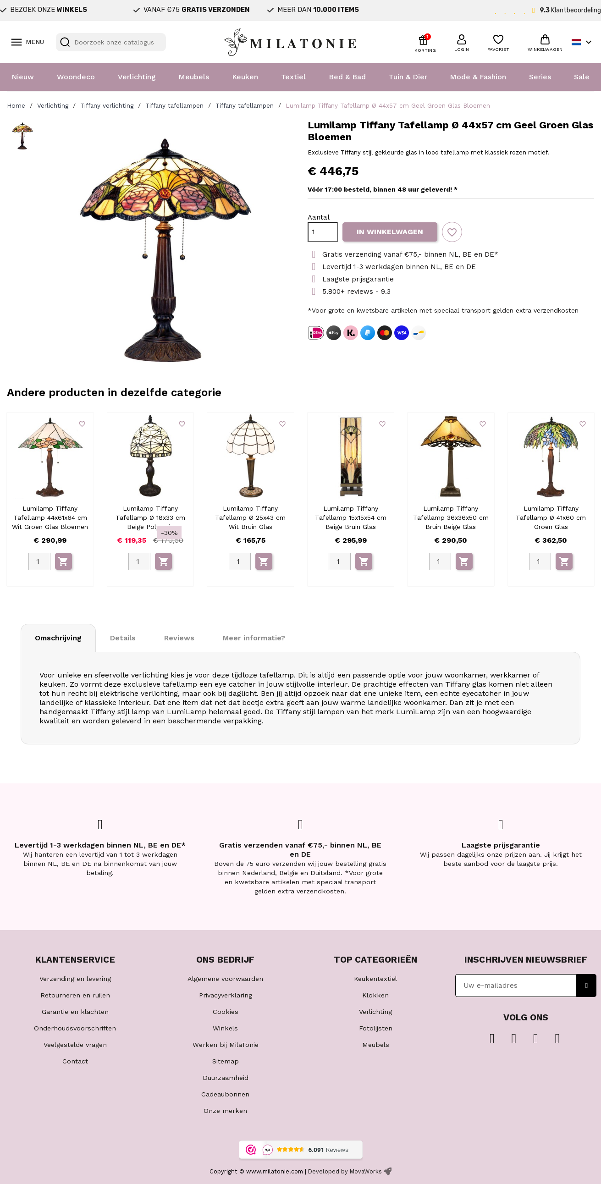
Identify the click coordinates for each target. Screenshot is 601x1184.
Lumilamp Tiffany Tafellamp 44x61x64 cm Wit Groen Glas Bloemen (50, 517)
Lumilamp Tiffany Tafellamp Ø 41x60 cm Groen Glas (551, 517)
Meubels (193, 76)
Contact (75, 1061)
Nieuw (22, 76)
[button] (461, 42)
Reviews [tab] (179, 637)
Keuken (245, 76)
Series (540, 76)
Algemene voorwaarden (225, 978)
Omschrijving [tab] (58, 637)
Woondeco (76, 76)
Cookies (225, 1011)
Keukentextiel (375, 978)
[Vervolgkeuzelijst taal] (583, 42)
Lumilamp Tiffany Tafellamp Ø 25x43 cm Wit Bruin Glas (250, 517)
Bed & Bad (347, 76)
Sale (582, 76)
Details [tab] (123, 637)
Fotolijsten (375, 1028)
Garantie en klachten (75, 1011)
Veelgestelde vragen (75, 1044)
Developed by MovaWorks (345, 1171)
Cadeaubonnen (225, 1094)
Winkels (225, 1028)
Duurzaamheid (225, 1077)
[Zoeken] (111, 42)
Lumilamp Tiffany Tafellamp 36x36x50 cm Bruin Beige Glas (451, 517)
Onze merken (225, 1110)
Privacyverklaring (225, 995)
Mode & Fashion (478, 76)
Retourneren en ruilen (75, 995)
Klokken (375, 995)
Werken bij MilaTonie (226, 1044)
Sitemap (225, 1061)
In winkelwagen (390, 231)
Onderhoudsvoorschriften (75, 1028)
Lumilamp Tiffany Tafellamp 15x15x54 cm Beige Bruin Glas (350, 517)
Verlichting (137, 76)
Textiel (293, 76)
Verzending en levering (75, 978)
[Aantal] (323, 232)
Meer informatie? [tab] (254, 637)
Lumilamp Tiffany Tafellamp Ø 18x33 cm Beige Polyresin (150, 517)
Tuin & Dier (408, 76)
